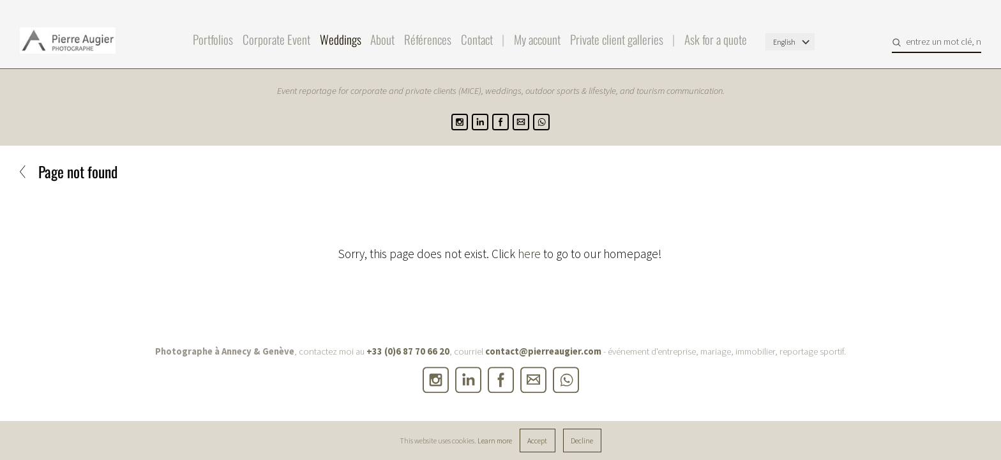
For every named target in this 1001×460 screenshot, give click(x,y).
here (529, 253)
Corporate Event (276, 39)
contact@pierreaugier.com (543, 352)
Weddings (340, 39)
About (382, 39)
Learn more (495, 440)
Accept (537, 440)
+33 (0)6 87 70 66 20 (407, 352)
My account (537, 39)
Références (427, 39)
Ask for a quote (715, 39)
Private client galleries (616, 39)
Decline (582, 440)
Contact (477, 39)
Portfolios (213, 39)
